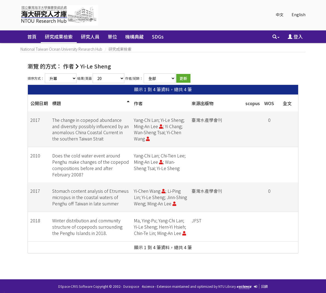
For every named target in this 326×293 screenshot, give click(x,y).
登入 (295, 36)
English (299, 14)
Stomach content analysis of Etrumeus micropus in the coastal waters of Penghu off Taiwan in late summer (90, 197)
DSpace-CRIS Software (75, 286)
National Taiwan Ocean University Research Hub (61, 49)
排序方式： (36, 78)
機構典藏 (134, 36)
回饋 (264, 286)
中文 (279, 14)
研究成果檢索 (59, 36)
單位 (112, 36)
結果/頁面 (84, 78)
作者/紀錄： (134, 78)
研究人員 (90, 36)
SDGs (158, 36)
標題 (56, 103)
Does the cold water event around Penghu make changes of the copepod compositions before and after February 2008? (90, 165)
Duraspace (131, 286)
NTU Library (227, 286)
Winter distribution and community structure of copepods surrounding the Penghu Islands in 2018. (87, 226)
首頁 (32, 36)
